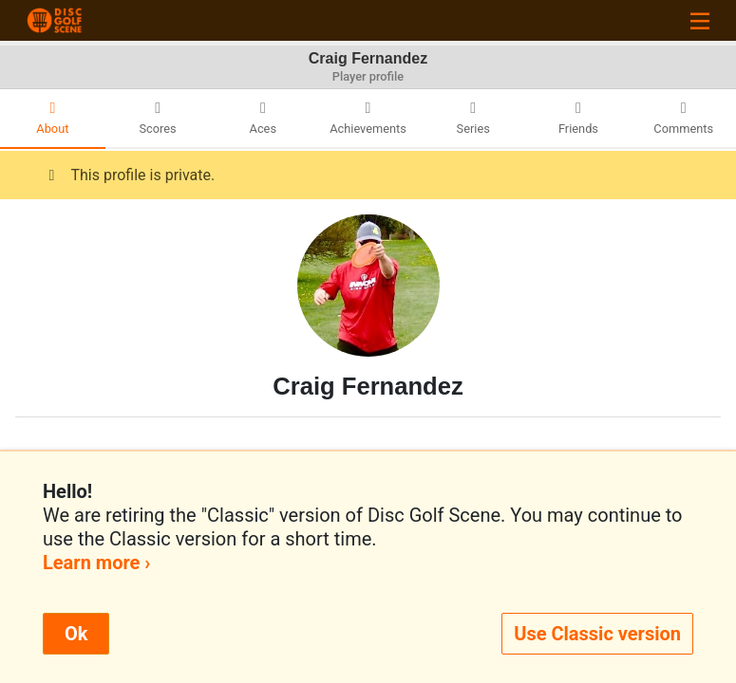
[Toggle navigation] (699, 20)
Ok (76, 633)
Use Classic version (597, 633)
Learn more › (96, 562)
